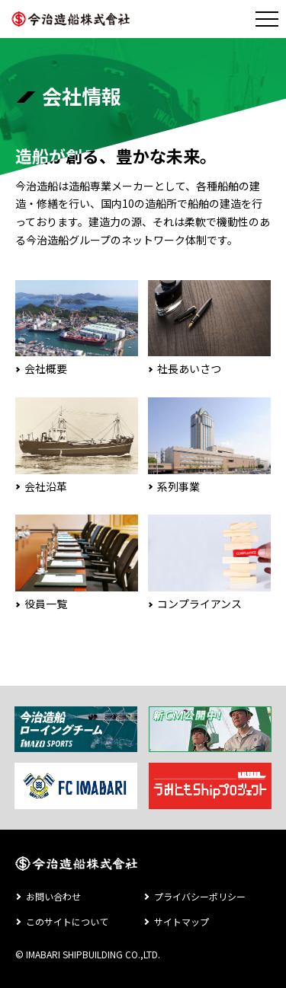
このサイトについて (67, 921)
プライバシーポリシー (200, 896)
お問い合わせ (53, 896)
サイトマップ (181, 921)
